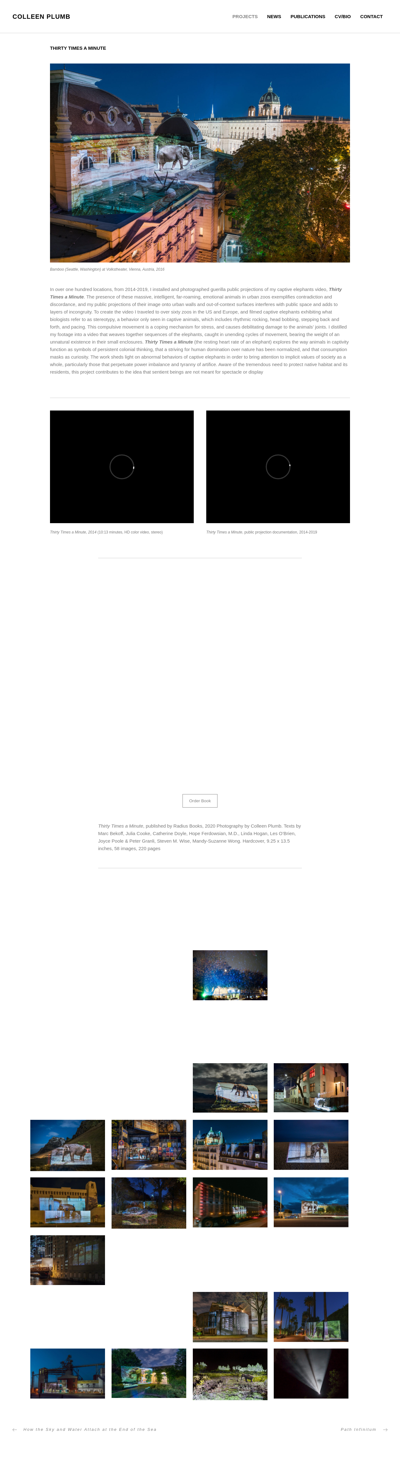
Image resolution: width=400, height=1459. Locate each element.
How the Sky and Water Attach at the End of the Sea (90, 1430)
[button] (200, 801)
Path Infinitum (359, 1430)
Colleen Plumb (41, 16)
